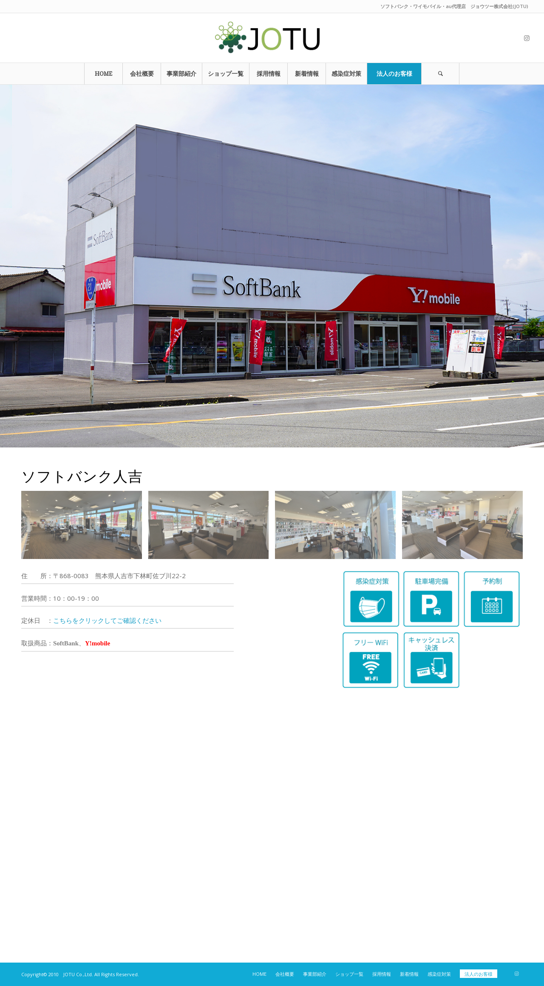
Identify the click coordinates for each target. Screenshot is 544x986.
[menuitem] (103, 73)
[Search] (440, 73)
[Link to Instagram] (526, 38)
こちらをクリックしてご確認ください (107, 620)
